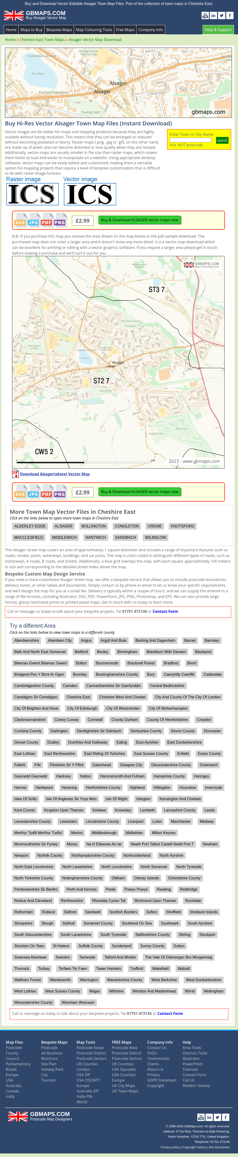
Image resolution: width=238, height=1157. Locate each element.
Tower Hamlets (108, 969)
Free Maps (125, 29)
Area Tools (192, 1048)
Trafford (136, 969)
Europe (12, 1075)
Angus (86, 640)
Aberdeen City (60, 640)
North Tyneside (188, 867)
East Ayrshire (147, 742)
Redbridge (188, 889)
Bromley (80, 674)
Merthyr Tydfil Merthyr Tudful (38, 833)
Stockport (207, 935)
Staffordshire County (152, 935)
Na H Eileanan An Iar (104, 844)
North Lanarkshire (77, 867)
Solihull (68, 923)
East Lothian (24, 754)
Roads (11, 1069)
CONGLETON (127, 526)
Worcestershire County (33, 1003)
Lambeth (147, 810)
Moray (72, 844)
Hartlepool (44, 788)
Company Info (150, 29)
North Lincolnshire (116, 867)
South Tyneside (113, 935)
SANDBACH (125, 537)
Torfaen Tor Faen (73, 969)
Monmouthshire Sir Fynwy (36, 844)
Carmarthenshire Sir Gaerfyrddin (113, 686)
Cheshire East (78, 697)
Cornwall (95, 720)
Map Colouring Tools (94, 29)
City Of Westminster (123, 708)
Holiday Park (52, 1069)
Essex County (209, 754)
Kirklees (99, 810)
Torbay (43, 969)
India (10, 1096)
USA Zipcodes (124, 1069)
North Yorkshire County (33, 878)
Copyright (155, 1085)
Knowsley (123, 810)
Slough (47, 923)
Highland (137, 788)
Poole (110, 889)
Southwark (170, 923)
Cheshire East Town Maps (42, 39)
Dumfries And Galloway (87, 742)
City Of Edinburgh (82, 708)
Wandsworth (60, 980)
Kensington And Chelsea (180, 799)
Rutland (48, 912)
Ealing (121, 742)
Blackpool (203, 652)
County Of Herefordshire (167, 720)
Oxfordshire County (184, 878)
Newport (21, 855)
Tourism (48, 1080)
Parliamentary (18, 1064)
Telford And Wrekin (120, 957)
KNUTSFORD (182, 526)
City (44, 1075)
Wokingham (214, 991)
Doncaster (212, 731)
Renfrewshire (72, 901)
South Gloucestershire (32, 935)
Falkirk (19, 765)
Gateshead (101, 765)
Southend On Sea (137, 923)
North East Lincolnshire (33, 867)
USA (9, 1080)
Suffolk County (90, 946)
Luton (157, 821)
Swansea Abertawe (30, 957)
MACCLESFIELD (28, 537)
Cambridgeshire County (34, 686)
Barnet (189, 640)
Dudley (53, 742)
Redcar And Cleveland (33, 901)
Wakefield (160, 969)
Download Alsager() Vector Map (55, 474)
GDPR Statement (161, 1080)
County (12, 1053)
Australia (13, 1085)
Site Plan (48, 1064)
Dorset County (26, 742)
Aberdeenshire (26, 640)
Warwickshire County (124, 980)
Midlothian (134, 833)
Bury (151, 674)
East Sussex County (151, 754)
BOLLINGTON (94, 526)
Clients (153, 1064)
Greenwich (209, 765)
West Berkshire (164, 980)
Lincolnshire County (102, 821)
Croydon (204, 720)
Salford (70, 912)
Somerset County (98, 923)
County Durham (124, 720)
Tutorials (190, 1069)
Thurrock (21, 969)
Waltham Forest (27, 980)
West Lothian (25, 991)
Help (187, 1042)
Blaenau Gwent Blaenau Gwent (40, 663)
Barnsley (212, 640)
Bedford (81, 652)
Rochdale (193, 901)
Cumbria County (27, 731)
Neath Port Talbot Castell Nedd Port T (162, 844)
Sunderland (121, 946)
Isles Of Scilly (25, 799)
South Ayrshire (200, 923)
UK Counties (87, 1064)
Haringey (201, 776)
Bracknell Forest (141, 663)
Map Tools (86, 1042)
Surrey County (152, 946)
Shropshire (23, 923)
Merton (77, 833)
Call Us (189, 1080)
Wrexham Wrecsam (78, 1003)
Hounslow (187, 788)
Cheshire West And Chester (122, 697)
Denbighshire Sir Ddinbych (99, 731)
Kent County (24, 810)
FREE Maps (121, 1042)
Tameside (87, 957)
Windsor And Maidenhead (154, 991)
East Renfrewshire (59, 754)
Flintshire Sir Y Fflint (66, 765)
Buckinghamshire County (117, 674)
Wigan (94, 991)
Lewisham (68, 821)
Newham (210, 844)
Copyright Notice (194, 1147)
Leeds (210, 810)
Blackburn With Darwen (166, 652)
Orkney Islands (146, 878)
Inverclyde (213, 788)
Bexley (102, 652)
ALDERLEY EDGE (29, 526)
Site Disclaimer (219, 1147)
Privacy (153, 1075)
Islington (143, 799)
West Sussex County (62, 991)
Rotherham (23, 912)
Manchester (181, 821)
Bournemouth (107, 663)
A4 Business (51, 1053)
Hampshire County (169, 776)
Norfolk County (49, 855)
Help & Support (218, 29)
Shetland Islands (204, 912)
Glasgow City (131, 765)
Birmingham (127, 652)
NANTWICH (96, 537)
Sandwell (92, 912)
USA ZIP (83, 1075)
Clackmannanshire (29, 720)
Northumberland (137, 855)
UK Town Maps (125, 1091)
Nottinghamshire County (82, 878)
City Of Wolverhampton (168, 708)
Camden (70, 686)
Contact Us (156, 1048)
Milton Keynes (164, 833)
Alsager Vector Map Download (95, 39)
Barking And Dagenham (155, 640)
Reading (164, 889)
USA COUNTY (88, 1080)
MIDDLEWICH (64, 537)
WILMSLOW (155, 537)
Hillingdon (162, 788)
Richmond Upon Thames (155, 901)
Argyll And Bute (113, 640)
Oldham (118, 878)
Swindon (63, 957)
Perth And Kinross (81, 889)
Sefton (151, 912)
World (82, 1102)
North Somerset (154, 867)
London (83, 1069)
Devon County (183, 731)
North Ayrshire (171, 855)
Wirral (190, 991)
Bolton (81, 663)
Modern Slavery (196, 1085)
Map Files (14, 1042)
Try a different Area (32, 626)
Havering (69, 788)
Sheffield (173, 912)
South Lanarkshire (76, 935)
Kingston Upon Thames (63, 810)
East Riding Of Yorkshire (104, 754)
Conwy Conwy (67, 720)
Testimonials (158, 1058)
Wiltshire (116, 991)
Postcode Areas (90, 1048)
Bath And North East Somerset (40, 652)
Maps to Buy (31, 29)
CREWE (155, 526)
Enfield (183, 754)
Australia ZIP (87, 1091)
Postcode (14, 1048)
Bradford (171, 663)
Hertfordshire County (103, 788)
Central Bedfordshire (167, 686)
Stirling (184, 935)
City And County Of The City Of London (188, 697)
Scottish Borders (123, 912)
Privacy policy (170, 1147)
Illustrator (191, 1058)
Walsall (184, 969)
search (222, 140)
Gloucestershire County (171, 765)
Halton (85, 776)
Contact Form (165, 611)
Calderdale (212, 674)
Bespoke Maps (59, 29)
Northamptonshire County (92, 855)
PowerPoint (193, 1064)
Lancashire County (179, 810)
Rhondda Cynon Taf (108, 901)
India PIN (84, 1096)
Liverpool (135, 821)
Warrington (89, 980)
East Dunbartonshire (184, 742)
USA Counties (123, 1075)
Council (12, 1058)
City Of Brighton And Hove (36, 708)
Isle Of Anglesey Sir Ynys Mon (71, 799)
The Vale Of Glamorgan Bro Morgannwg (178, 957)
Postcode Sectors (92, 1058)
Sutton (178, 946)
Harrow (20, 788)
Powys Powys (136, 889)
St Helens (61, 946)
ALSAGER (64, 526)
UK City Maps (123, 1085)
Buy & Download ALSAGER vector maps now (139, 219)
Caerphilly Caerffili (179, 674)
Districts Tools (195, 1053)
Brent (191, 663)
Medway (207, 821)
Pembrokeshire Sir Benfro (35, 889)
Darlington (59, 731)
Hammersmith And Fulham (122, 776)
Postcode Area (124, 1048)
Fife (37, 765)
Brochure (49, 1058)
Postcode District (91, 1053)
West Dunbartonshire (203, 980)
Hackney (63, 776)
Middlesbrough (104, 833)
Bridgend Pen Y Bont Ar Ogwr (39, 674)
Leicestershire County (32, 821)
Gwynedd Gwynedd (30, 776)
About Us (155, 1069)
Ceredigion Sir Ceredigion (35, 697)
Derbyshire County (146, 731)
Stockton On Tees (29, 946)
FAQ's (152, 1053)
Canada (12, 1091)
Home (11, 29)
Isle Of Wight (116, 799)
